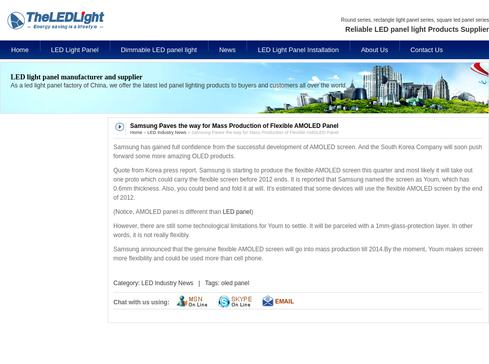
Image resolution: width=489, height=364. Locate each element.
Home (20, 50)
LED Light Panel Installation (298, 50)
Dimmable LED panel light (159, 50)
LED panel (237, 211)
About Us (374, 50)
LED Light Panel (75, 50)
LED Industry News (166, 132)
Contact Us (427, 50)
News (227, 50)
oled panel (235, 283)
